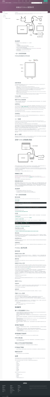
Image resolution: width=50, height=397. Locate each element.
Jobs (18, 391)
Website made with (5, 396)
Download (3, 387)
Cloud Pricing (11, 387)
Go (41, 2)
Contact (19, 387)
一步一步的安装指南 (5, 13)
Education (11, 391)
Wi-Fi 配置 (4, 15)
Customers (19, 390)
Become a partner (12, 390)
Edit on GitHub (8, 18)
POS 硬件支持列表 (38, 48)
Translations (3, 389)
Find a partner (12, 389)
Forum (3, 391)
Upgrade (11, 388)
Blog (18, 389)
